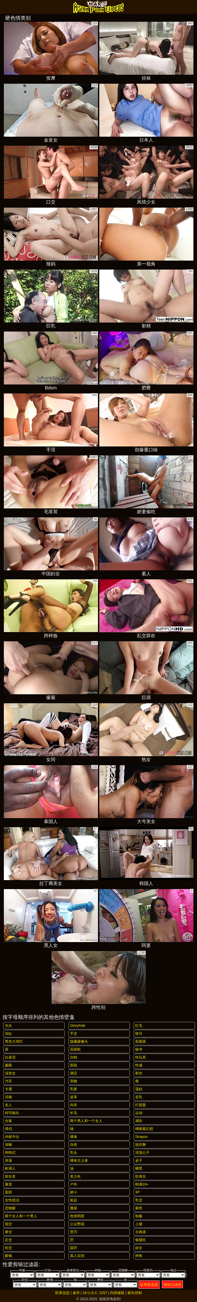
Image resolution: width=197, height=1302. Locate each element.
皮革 (73, 1097)
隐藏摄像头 (79, 1041)
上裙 (138, 1224)
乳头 (73, 1152)
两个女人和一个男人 (21, 1216)
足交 (8, 1240)
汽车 (8, 1081)
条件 (76, 1293)
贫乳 (138, 1097)
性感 (138, 1065)
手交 (73, 1033)
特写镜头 (12, 1113)
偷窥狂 (140, 1240)
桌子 (138, 1160)
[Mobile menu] (5, 7)
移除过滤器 (172, 1285)
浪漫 (8, 1160)
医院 (73, 1065)
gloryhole (77, 1025)
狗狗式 (10, 1152)
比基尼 (10, 1057)
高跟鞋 (75, 1049)
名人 (8, 1105)
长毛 (73, 1113)
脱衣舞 (140, 1145)
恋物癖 (10, 1208)
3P (137, 1192)
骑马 (138, 1033)
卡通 (8, 1089)
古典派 (140, 1232)
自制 (73, 1057)
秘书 (138, 1049)
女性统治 (12, 1200)
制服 (138, 1216)
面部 (8, 1192)
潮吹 (138, 1121)
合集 (8, 1121)
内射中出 (12, 1137)
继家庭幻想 (144, 1129)
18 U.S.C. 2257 (95, 1293)
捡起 (73, 1200)
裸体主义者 (79, 1160)
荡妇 (138, 1089)
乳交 (138, 1200)
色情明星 (77, 1216)
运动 (138, 1113)
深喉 (8, 1145)
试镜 (8, 1097)
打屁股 (140, 1105)
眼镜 (8, 1256)
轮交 (8, 1248)
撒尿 (73, 1208)
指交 (8, 1224)
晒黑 (138, 1168)
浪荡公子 (142, 1152)
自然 (73, 1145)
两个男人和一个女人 (86, 1121)
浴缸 (8, 1033)
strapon (141, 1137)
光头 (8, 1025)
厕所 (138, 1208)
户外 (73, 1184)
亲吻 (73, 1081)
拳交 (8, 1232)
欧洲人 (10, 1168)
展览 (8, 1184)
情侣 (8, 1129)
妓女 (138, 1248)
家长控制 (134, 1293)
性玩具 (140, 1057)
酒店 (73, 1073)
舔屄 (73, 1248)
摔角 (138, 1256)
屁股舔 (140, 1041)
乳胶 (73, 1089)
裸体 (73, 1137)
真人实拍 (77, 1256)
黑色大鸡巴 (14, 1041)
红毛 (138, 1025)
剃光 (138, 1073)
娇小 (73, 1192)
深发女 (10, 1073)
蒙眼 (8, 1065)
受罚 (73, 1232)
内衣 (73, 1105)
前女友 (10, 1176)
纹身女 (140, 1176)
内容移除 (117, 1293)
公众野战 (77, 1224)
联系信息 (62, 1293)
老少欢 (75, 1176)
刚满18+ (142, 1184)
